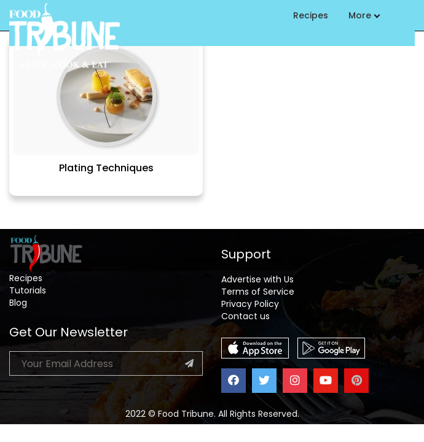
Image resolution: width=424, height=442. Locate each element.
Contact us (245, 316)
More (363, 15)
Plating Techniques (106, 168)
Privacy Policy (250, 304)
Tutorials (27, 290)
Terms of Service (257, 291)
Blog (18, 303)
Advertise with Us (257, 279)
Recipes (310, 15)
